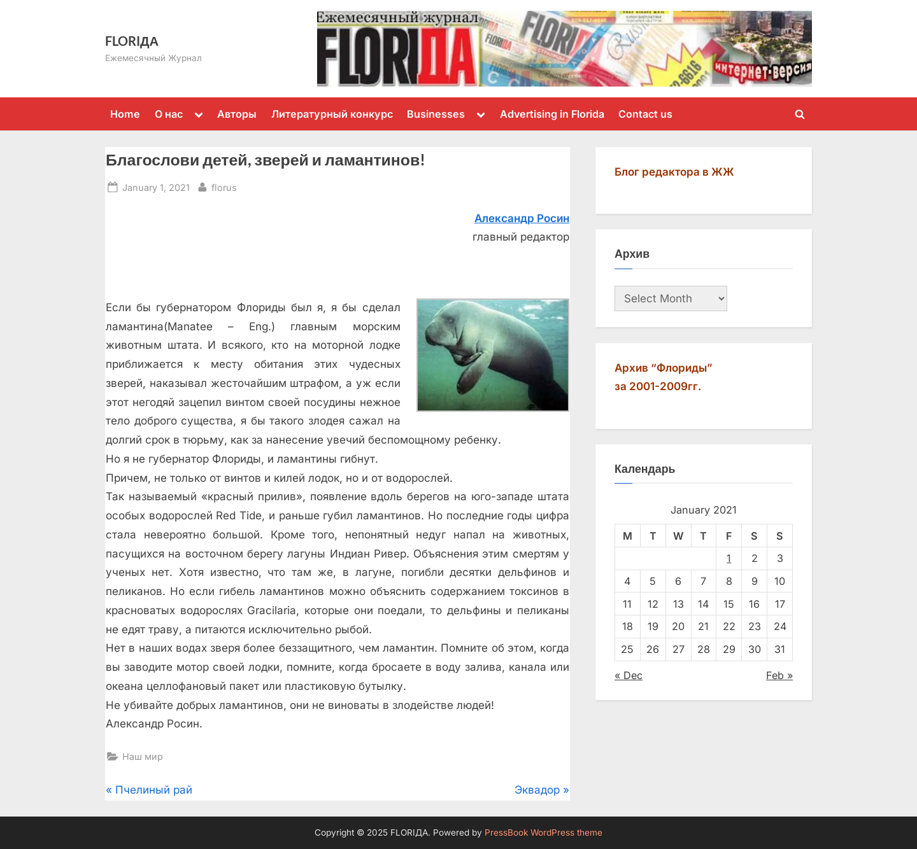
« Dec (629, 675)
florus (224, 186)
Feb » (779, 675)
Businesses (436, 114)
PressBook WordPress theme (543, 832)
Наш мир (142, 756)
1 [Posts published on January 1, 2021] (729, 558)
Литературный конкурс (332, 114)
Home (125, 114)
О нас (169, 114)
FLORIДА (132, 40)
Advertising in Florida (552, 114)
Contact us (645, 114)
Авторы (237, 114)
